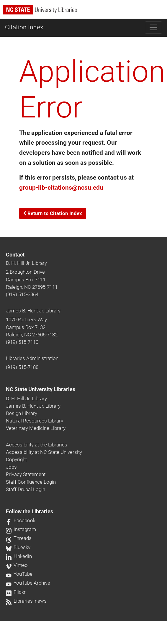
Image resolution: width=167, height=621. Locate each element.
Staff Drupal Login (25, 489)
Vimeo (17, 565)
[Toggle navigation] (153, 27)
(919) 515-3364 (22, 294)
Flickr (16, 592)
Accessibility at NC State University (44, 452)
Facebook (20, 520)
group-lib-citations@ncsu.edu (61, 187)
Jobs (11, 467)
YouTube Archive (28, 583)
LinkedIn (19, 556)
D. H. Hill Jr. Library (26, 263)
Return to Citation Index (52, 213)
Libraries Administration (32, 358)
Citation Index (24, 27)
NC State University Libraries (40, 389)
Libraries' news (26, 601)
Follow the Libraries (29, 511)
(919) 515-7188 (22, 367)
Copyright (16, 459)
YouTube (19, 574)
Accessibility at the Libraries (36, 445)
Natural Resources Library (34, 421)
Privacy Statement (25, 474)
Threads (19, 538)
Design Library (21, 413)
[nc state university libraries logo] (85, 12)
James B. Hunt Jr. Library (33, 311)
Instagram (21, 529)
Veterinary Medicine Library (36, 428)
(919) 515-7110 (22, 342)
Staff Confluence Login (31, 482)
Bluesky (18, 547)
